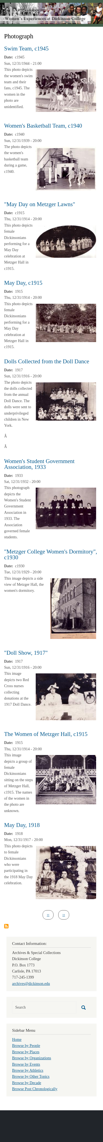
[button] (66, 90)
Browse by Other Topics (30, 1076)
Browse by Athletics (27, 1070)
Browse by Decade (26, 1083)
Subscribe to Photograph (6, 926)
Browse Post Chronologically (34, 1089)
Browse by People (26, 1046)
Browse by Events (26, 1064)
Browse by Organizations (31, 1058)
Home (16, 1040)
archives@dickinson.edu (31, 984)
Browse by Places (26, 1052)
